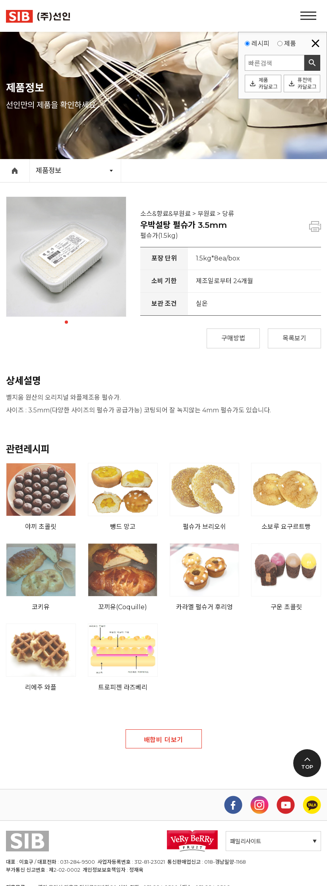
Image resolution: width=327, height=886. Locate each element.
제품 (290, 43)
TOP (307, 767)
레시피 (260, 43)
